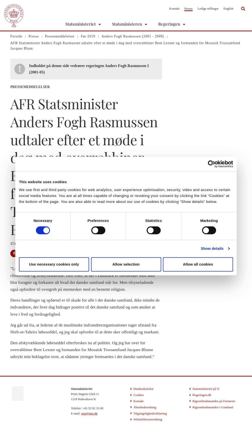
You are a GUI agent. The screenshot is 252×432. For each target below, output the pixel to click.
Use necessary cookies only (54, 264)
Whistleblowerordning (147, 419)
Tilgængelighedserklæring (150, 413)
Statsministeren (127, 24)
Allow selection (126, 264)
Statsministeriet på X (205, 389)
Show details (212, 248)
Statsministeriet (80, 24)
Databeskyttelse (143, 389)
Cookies (138, 395)
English (228, 8)
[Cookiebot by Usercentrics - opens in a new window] (211, 164)
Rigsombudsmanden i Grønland (212, 407)
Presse (188, 8)
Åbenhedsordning (144, 407)
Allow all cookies (198, 264)
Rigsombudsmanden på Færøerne (213, 401)
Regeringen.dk (201, 395)
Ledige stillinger (208, 8)
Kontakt (174, 8)
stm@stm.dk (89, 413)
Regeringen (169, 24)
